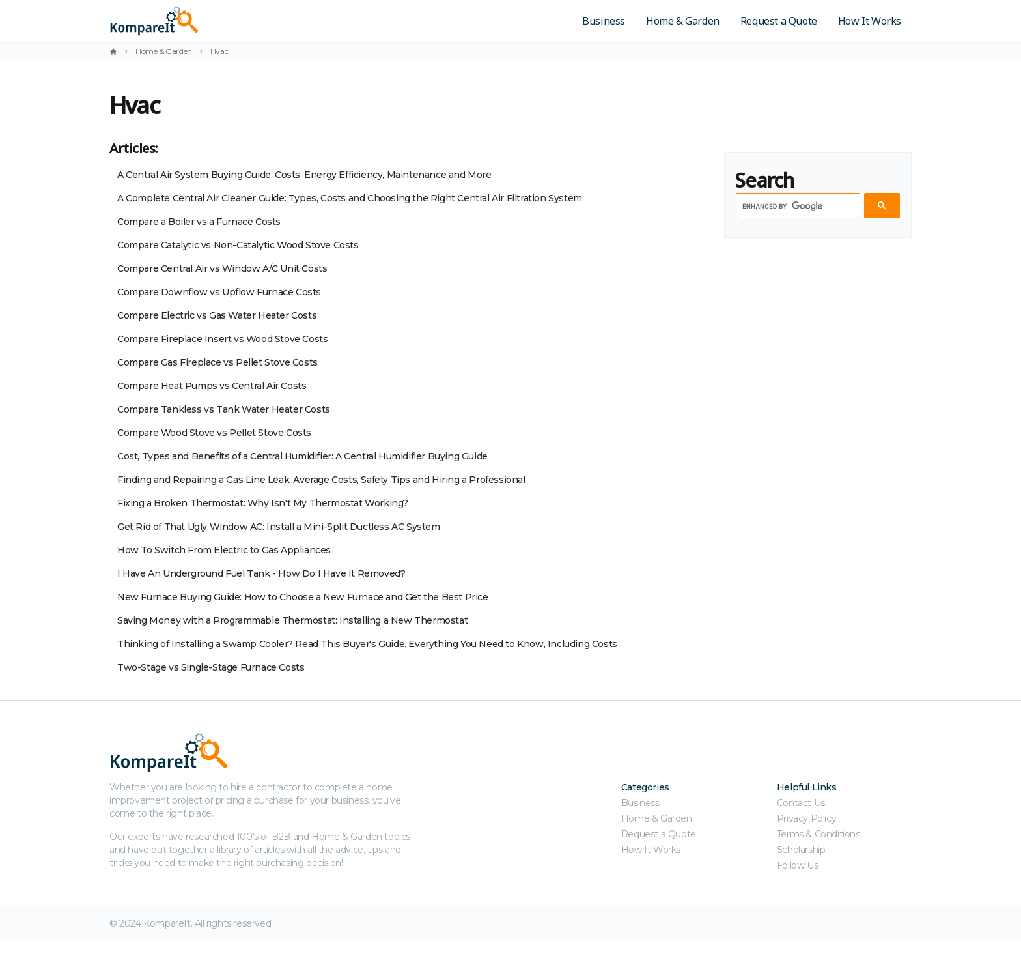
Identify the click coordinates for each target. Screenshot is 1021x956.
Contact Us (801, 803)
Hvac (219, 51)
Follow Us (797, 865)
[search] (796, 206)
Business (603, 21)
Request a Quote (778, 21)
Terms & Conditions (818, 834)
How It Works (869, 21)
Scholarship (801, 850)
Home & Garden (683, 21)
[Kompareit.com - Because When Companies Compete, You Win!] (245, 20)
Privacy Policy (806, 818)
